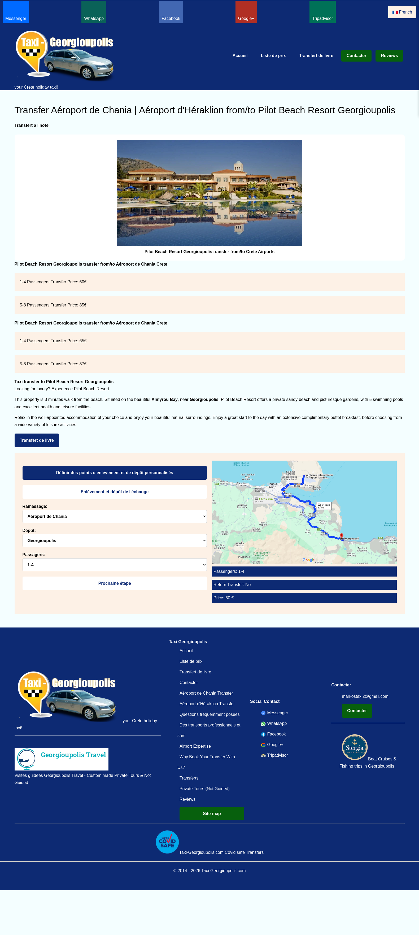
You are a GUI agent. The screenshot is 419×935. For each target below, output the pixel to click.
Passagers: (34, 554)
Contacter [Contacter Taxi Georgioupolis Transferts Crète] (356, 55)
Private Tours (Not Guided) (205, 788)
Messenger (15, 11)
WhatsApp (94, 11)
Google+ (246, 11)
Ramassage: (35, 506)
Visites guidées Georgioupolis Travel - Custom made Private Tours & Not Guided (83, 766)
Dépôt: (29, 530)
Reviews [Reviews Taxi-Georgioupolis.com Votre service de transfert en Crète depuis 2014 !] (389, 55)
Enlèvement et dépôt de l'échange (115, 492)
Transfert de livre (37, 440)
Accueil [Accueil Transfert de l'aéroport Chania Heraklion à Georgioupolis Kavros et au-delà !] (240, 55)
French (402, 12)
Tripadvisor (322, 11)
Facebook (171, 11)
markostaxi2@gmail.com (365, 696)
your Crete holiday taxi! (68, 59)
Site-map (212, 813)
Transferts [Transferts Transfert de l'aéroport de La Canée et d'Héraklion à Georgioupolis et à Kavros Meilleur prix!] (189, 778)
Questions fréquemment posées (210, 714)
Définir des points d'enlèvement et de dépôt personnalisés (114, 472)
